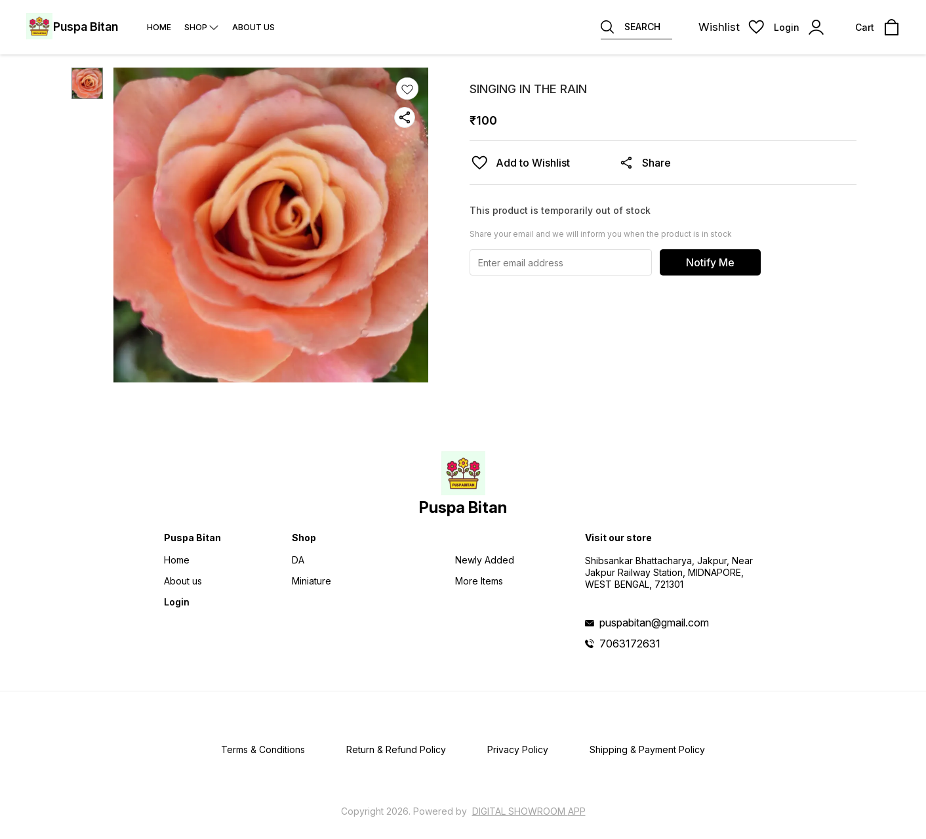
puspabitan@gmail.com (654, 622)
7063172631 (629, 643)
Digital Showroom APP (529, 811)
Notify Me (710, 262)
